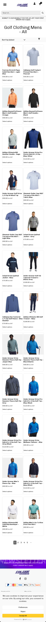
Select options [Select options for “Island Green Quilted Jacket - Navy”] (7, 286)
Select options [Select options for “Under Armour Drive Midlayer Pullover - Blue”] (28, 450)
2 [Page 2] (18, 542)
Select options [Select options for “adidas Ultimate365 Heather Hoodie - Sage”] (7, 162)
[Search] (43, 13)
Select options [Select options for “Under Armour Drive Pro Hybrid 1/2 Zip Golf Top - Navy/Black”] (28, 491)
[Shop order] (13, 39)
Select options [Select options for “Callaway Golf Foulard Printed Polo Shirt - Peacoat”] (28, 80)
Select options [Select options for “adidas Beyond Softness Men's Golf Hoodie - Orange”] (7, 121)
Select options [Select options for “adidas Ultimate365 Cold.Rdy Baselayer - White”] (7, 532)
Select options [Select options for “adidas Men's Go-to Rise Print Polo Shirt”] (28, 532)
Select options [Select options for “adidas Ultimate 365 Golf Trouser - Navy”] (28, 327)
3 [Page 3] (21, 542)
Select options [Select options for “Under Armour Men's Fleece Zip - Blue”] (7, 491)
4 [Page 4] (24, 542)
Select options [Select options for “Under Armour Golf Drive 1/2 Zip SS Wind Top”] (7, 203)
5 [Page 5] (27, 542)
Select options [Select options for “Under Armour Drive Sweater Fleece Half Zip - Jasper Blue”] (7, 368)
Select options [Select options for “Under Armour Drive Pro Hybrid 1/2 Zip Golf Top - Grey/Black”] (7, 450)
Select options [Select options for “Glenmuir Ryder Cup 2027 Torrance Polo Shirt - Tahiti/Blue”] (28, 203)
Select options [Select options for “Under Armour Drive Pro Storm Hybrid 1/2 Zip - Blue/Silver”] (28, 162)
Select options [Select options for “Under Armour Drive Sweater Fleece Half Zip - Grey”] (7, 409)
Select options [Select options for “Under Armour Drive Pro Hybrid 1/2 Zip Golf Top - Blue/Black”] (28, 409)
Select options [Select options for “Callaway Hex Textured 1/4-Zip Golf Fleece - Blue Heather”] (7, 327)
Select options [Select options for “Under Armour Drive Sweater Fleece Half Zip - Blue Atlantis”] (28, 368)
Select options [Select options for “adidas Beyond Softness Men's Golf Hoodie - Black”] (28, 121)
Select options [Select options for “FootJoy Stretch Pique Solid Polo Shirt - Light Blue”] (7, 80)
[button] (4, 5)
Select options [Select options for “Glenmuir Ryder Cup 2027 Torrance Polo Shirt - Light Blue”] (7, 245)
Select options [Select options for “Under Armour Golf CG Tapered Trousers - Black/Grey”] (28, 286)
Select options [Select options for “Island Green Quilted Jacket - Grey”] (28, 245)
